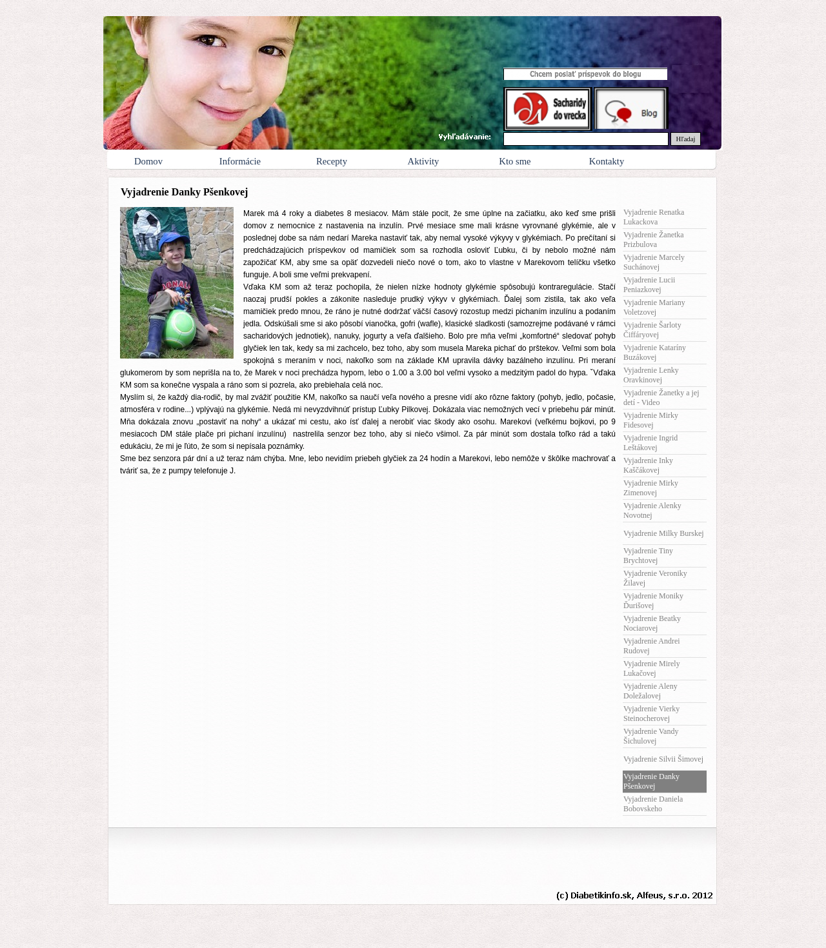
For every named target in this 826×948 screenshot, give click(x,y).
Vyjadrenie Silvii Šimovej (663, 759)
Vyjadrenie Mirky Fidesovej (650, 420)
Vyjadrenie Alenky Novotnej (652, 510)
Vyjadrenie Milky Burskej (663, 533)
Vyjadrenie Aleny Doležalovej (650, 691)
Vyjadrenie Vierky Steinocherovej (651, 713)
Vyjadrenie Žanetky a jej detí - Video (661, 397)
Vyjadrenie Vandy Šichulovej (650, 736)
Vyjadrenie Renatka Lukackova (653, 217)
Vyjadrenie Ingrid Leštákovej (650, 442)
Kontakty (607, 161)
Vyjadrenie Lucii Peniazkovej (649, 284)
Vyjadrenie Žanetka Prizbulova (653, 239)
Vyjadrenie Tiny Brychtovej (648, 555)
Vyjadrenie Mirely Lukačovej (651, 668)
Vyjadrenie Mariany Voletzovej (654, 307)
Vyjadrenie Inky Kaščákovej (648, 465)
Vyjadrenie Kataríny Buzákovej (654, 352)
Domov (148, 161)
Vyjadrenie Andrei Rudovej (651, 646)
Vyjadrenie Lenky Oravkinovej (651, 375)
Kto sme (514, 161)
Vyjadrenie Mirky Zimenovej (650, 488)
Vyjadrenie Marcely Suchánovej (654, 262)
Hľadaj (686, 139)
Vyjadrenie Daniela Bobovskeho (653, 804)
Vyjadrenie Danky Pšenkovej (651, 781)
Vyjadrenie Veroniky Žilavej (655, 578)
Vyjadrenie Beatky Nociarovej (652, 623)
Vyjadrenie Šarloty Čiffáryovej (652, 330)
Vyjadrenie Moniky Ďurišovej (653, 600)
